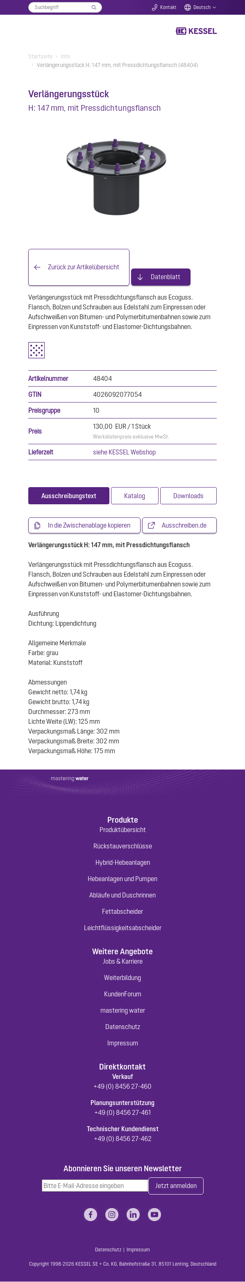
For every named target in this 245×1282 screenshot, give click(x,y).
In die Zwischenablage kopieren (89, 525)
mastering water (122, 1010)
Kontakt (168, 7)
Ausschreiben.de (184, 525)
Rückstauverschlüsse (122, 846)
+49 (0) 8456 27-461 (122, 1112)
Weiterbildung (122, 978)
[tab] (68, 495)
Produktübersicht (123, 830)
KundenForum (122, 994)
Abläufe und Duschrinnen (122, 895)
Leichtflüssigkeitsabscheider (122, 928)
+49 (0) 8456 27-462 (123, 1138)
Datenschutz (122, 1027)
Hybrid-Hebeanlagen (122, 862)
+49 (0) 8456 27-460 (122, 1086)
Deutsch (202, 7)
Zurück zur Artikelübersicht (83, 267)
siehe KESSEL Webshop (124, 452)
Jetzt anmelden (176, 1186)
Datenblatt (165, 277)
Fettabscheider (122, 911)
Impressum (122, 1043)
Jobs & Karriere (123, 961)
